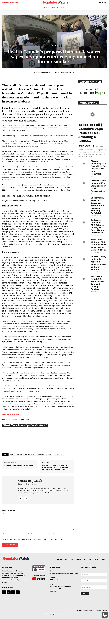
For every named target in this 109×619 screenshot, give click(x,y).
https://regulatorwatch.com (27, 484)
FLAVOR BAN (58, 454)
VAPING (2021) (30, 454)
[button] (102, 2)
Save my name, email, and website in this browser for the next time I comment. (34, 539)
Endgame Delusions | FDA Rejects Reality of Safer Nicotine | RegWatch (98, 226)
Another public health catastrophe (18, 465)
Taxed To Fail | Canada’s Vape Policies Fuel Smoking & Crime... (90, 133)
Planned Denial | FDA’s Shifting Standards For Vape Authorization (99, 185)
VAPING (54, 46)
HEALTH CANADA (44, 454)
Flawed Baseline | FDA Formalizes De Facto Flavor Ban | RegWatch (98, 167)
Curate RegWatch (43, 72)
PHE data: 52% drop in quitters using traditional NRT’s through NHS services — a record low (55, 467)
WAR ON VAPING (16, 454)
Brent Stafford (86, 146)
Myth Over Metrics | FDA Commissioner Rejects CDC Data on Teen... (98, 244)
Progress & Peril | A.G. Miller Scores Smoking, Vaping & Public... (98, 282)
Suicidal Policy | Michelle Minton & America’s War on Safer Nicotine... (98, 263)
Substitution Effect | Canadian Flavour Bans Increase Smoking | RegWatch (97, 205)
